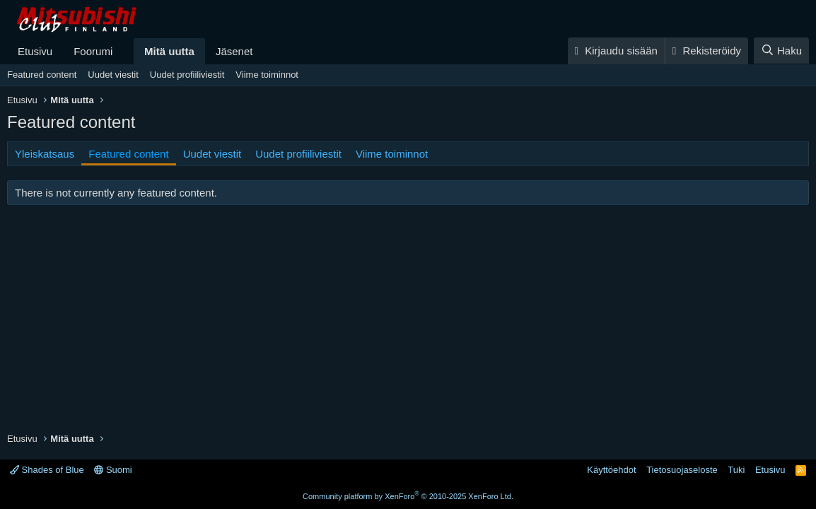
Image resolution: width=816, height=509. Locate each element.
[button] (124, 51)
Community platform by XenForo (408, 496)
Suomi (113, 469)
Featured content (41, 74)
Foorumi (93, 51)
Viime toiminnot (266, 74)
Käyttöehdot (611, 469)
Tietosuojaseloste (682, 469)
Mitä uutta (169, 51)
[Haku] (781, 50)
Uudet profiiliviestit (187, 74)
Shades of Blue (47, 469)
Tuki (736, 469)
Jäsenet (234, 51)
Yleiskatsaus (44, 154)
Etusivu (35, 51)
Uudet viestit (113, 74)
